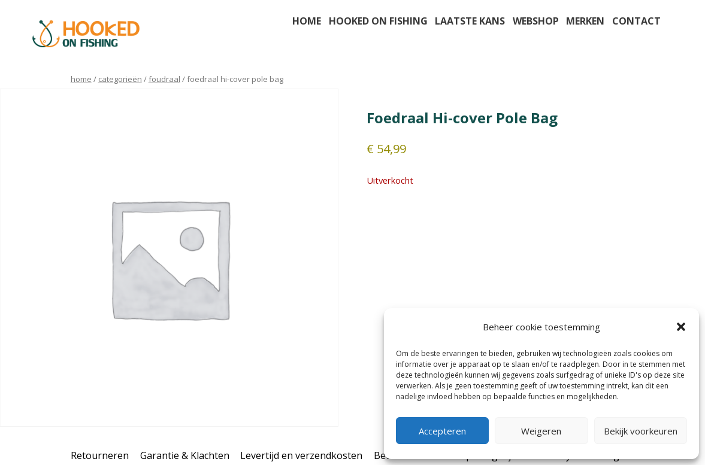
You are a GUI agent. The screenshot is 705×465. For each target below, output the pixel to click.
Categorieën (120, 79)
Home (306, 21)
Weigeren (541, 431)
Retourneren (100, 455)
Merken (585, 21)
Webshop (536, 21)
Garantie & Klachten (184, 455)
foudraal (164, 79)
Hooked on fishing (378, 21)
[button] (681, 327)
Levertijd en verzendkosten (301, 455)
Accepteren (442, 431)
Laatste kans (470, 21)
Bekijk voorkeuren (640, 431)
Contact (636, 21)
